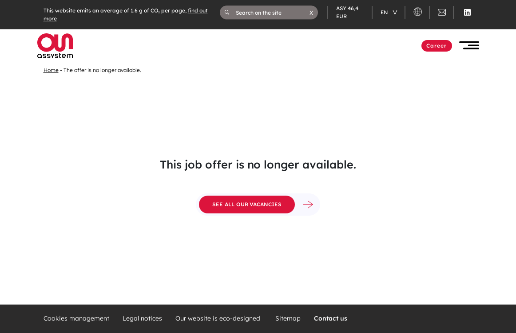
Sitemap (288, 318)
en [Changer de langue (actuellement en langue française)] (385, 12)
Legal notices (142, 318)
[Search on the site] (273, 12)
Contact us (330, 318)
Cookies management (76, 318)
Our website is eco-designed (218, 318)
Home (51, 70)
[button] (311, 12)
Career (436, 45)
